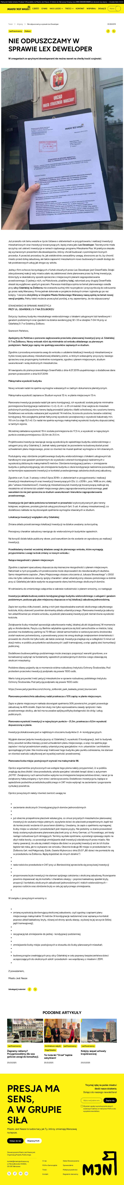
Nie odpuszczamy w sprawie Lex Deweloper (43, 24)
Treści (10, 24)
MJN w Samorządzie (49, 1165)
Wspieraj (91, 8)
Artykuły (20, 24)
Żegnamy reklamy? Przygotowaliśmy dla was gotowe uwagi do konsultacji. (23, 1054)
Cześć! (35, 8)
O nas (44, 8)
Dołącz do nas (15, 1141)
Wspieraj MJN (33, 1141)
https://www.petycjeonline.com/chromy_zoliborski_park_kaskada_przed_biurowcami (52, 689)
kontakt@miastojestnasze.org (18, 1161)
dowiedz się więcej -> (101, 2)
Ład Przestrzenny (15, 31)
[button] (57, 8)
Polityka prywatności (70, 1170)
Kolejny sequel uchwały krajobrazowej (93, 1052)
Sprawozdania (68, 1165)
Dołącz (102, 8)
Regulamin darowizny (70, 1174)
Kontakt (80, 8)
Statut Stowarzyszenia (71, 1161)
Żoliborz (28, 31)
